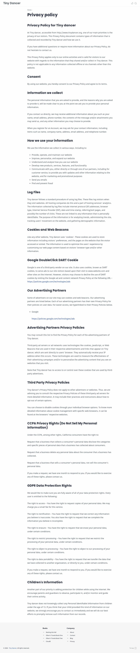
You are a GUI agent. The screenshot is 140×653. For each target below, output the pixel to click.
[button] (132, 3)
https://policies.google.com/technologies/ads (48, 281)
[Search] (136, 3)
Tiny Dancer (11, 3)
